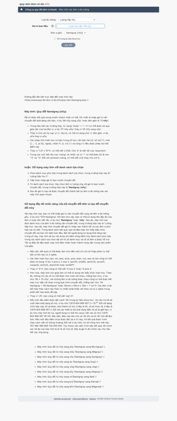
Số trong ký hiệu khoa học (68, 39)
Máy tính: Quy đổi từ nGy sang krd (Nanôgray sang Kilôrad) (68, 381)
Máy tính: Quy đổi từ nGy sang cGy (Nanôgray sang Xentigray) (69, 356)
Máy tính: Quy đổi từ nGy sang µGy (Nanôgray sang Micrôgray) (70, 346)
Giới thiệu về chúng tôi (62, 399)
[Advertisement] (68, 69)
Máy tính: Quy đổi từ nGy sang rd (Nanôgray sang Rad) (65, 376)
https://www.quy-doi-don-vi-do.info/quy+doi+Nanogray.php (55, 100)
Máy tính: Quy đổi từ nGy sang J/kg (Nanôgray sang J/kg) (67, 366)
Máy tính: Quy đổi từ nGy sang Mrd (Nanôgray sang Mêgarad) (69, 386)
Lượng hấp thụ (37, 176)
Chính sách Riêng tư (80, 399)
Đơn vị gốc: (57, 32)
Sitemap (92, 399)
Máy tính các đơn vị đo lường (74, 9)
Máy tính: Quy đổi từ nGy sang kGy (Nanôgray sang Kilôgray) (69, 371)
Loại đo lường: (49, 19)
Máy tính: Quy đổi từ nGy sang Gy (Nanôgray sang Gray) (66, 361)
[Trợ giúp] (52, 26)
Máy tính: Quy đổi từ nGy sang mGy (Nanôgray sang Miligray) (69, 351)
